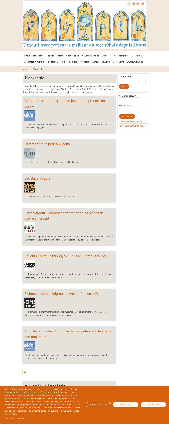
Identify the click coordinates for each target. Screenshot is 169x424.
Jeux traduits (136, 56)
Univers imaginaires (90, 56)
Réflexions (73, 62)
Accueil (26, 69)
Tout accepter (153, 405)
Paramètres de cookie (98, 405)
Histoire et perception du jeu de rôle (38, 56)
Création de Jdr (72, 56)
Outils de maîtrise (120, 56)
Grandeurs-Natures (135, 62)
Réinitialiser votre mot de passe (133, 126)
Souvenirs (106, 62)
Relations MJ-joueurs (57, 62)
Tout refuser (125, 405)
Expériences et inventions (34, 62)
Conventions (118, 62)
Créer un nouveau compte (130, 121)
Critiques (85, 62)
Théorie (60, 56)
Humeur (95, 62)
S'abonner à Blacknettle (69, 372)
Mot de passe (125, 105)
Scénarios (106, 56)
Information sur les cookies (14, 418)
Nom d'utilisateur (127, 96)
